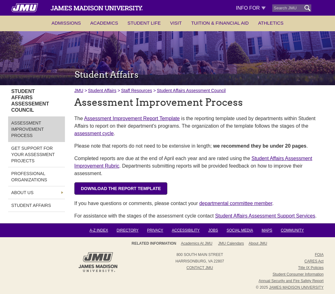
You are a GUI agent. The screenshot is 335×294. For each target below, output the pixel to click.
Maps (267, 230)
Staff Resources (136, 90)
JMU (78, 90)
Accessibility (186, 230)
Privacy (155, 230)
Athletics (270, 23)
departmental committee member (235, 203)
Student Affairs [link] (31, 205)
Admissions (66, 23)
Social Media (240, 230)
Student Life (143, 23)
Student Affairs (102, 90)
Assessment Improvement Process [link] (27, 129)
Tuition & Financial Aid (220, 23)
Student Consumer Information (298, 274)
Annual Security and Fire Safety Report (291, 281)
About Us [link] (22, 192)
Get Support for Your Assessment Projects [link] (33, 154)
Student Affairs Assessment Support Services (265, 215)
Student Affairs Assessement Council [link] (30, 101)
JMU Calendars (231, 243)
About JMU (258, 243)
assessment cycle (94, 133)
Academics (104, 23)
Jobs (213, 230)
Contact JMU (199, 268)
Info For (251, 8)
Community (292, 230)
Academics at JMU (196, 243)
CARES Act (313, 261)
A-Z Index (99, 230)
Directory (127, 230)
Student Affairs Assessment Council (191, 90)
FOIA (319, 254)
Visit (176, 23)
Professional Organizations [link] (29, 176)
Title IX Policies (311, 268)
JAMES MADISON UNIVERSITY (296, 287)
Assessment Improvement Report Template (132, 118)
